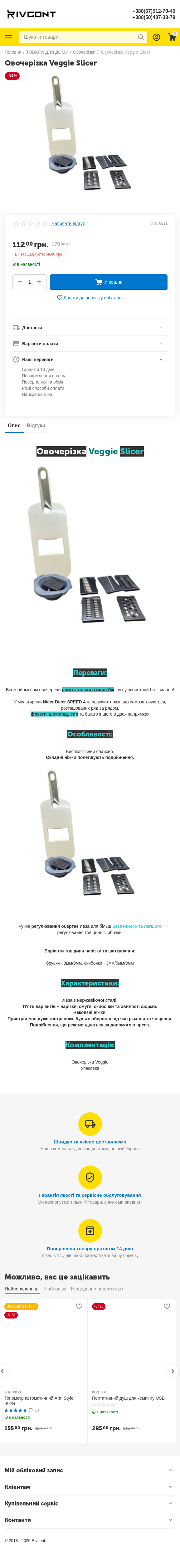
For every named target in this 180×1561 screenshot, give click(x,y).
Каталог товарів (8, 37)
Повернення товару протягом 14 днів (90, 1248)
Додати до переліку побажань (90, 298)
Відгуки (36, 425)
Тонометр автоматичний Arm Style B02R (38, 1401)
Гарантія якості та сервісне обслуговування (90, 1195)
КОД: (154, 223)
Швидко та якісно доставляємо (90, 1141)
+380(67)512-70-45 (154, 11)
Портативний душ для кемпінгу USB (128, 1398)
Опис (14, 425)
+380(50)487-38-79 (154, 17)
